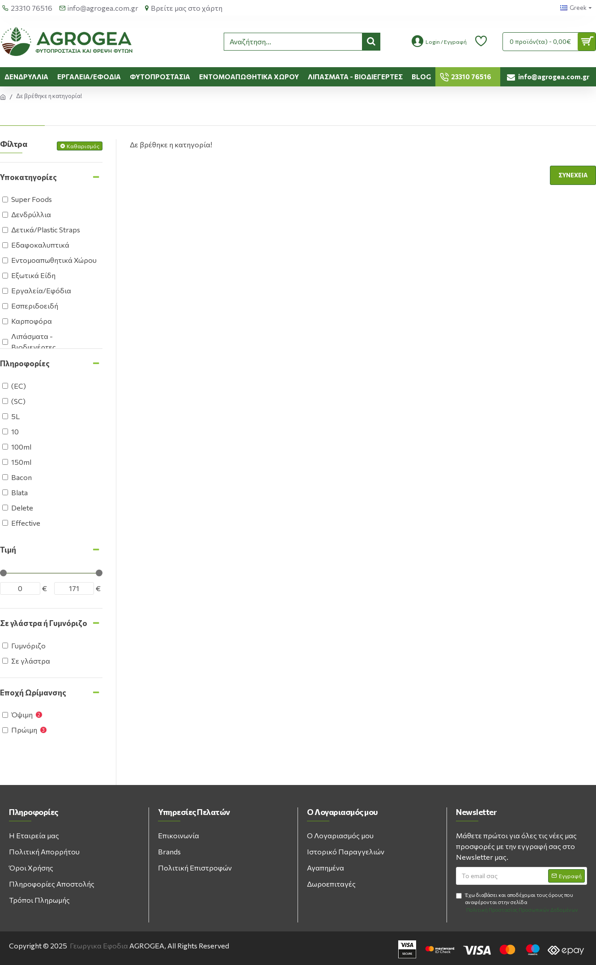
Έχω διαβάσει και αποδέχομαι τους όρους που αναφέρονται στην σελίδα (517, 903)
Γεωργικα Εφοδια (99, 945)
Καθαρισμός (83, 146)
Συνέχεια (572, 175)
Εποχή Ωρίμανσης (33, 692)
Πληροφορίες (25, 363)
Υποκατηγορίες (28, 177)
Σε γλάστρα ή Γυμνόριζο (43, 623)
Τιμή (8, 549)
